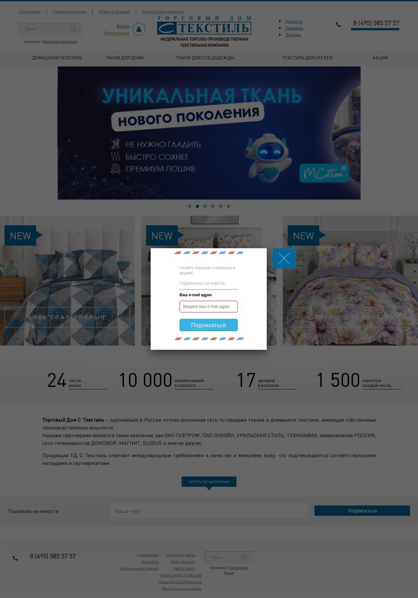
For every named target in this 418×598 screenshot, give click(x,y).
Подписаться (208, 325)
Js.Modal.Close (284, 258)
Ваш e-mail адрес (196, 295)
